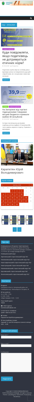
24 (21, 201)
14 (8, 198)
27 (3, 204)
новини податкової (8, 49)
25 (26, 201)
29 (12, 204)
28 (8, 204)
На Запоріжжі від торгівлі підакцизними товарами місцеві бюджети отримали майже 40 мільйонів (15, 113)
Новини (5, 106)
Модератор (15, 66)
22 (12, 201)
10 (21, 194)
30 (17, 204)
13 (3, 198)
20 (3, 201)
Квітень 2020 (17, 185)
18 (26, 198)
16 (17, 198)
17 (21, 198)
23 (17, 201)
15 (12, 198)
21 (8, 201)
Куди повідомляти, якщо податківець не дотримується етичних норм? (15, 57)
